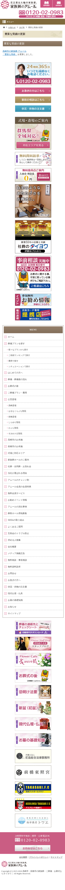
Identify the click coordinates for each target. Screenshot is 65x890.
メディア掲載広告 (16, 553)
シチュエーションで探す (19, 366)
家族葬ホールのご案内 (18, 460)
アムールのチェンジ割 (18, 480)
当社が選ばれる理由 (17, 473)
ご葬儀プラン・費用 (17, 392)
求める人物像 (14, 540)
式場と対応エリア (16, 453)
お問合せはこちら (32, 848)
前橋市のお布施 (15, 446)
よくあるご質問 (15, 526)
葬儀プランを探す (16, 343)
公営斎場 (12, 399)
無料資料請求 (14, 566)
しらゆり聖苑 (14, 422)
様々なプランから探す (18, 350)
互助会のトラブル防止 (18, 533)
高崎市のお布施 (15, 439)
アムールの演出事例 (17, 506)
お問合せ (12, 573)
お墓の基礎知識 (15, 600)
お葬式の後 (13, 386)
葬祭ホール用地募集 (17, 513)
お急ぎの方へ (14, 580)
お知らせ (12, 607)
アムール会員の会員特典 (19, 486)
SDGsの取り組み (16, 520)
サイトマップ (14, 613)
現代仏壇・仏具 (15, 593)
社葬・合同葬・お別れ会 (19, 466)
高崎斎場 (12, 405)
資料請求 (46, 4)
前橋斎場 (12, 417)
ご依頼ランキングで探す (19, 355)
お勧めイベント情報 (17, 500)
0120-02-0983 (41, 13)
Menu (32, 22)
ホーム (11, 337)
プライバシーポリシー (39, 857)
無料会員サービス (16, 493)
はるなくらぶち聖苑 (17, 411)
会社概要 (12, 546)
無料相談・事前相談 (17, 560)
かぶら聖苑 (13, 428)
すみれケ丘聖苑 (15, 433)
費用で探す (13, 361)
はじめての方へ (15, 372)
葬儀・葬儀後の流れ (17, 379)
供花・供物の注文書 (17, 586)
